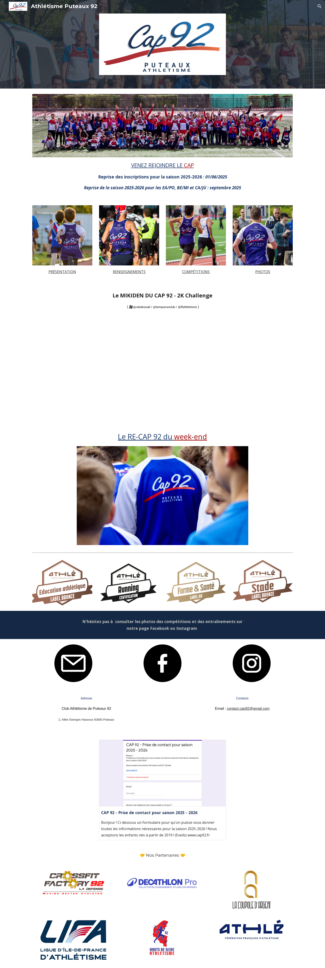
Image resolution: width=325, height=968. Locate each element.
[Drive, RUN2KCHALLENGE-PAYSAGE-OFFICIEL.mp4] (162, 370)
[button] (319, 6)
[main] (162, 175)
